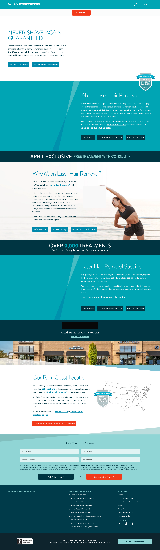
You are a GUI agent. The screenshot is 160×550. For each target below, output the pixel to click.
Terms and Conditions (125, 502)
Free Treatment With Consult (102, 154)
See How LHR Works (19, 64)
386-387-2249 (60, 406)
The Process (89, 135)
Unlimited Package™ (59, 182)
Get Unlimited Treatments (47, 64)
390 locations (47, 383)
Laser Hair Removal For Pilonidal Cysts (81, 511)
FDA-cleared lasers (115, 123)
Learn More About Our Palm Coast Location (53, 417)
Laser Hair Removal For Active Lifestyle (81, 490)
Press (120, 496)
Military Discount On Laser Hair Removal (131, 493)
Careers (120, 487)
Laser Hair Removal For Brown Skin (80, 499)
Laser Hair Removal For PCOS (78, 508)
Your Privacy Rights (124, 505)
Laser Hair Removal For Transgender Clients (83, 514)
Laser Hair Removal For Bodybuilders (81, 496)
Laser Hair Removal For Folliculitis (80, 502)
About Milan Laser (139, 135)
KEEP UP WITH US (135, 528)
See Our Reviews (80, 331)
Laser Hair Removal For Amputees (80, 493)
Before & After (41, 226)
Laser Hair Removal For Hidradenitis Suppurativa (85, 505)
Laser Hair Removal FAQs (113, 135)
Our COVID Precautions (125, 490)
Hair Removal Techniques (88, 226)
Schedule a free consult (121, 274)
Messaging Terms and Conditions (87, 459)
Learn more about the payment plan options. (101, 293)
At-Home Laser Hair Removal (78, 487)
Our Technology (62, 226)
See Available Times (104, 470)
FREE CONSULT (81, 13)
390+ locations (100, 246)
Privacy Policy (67, 459)
